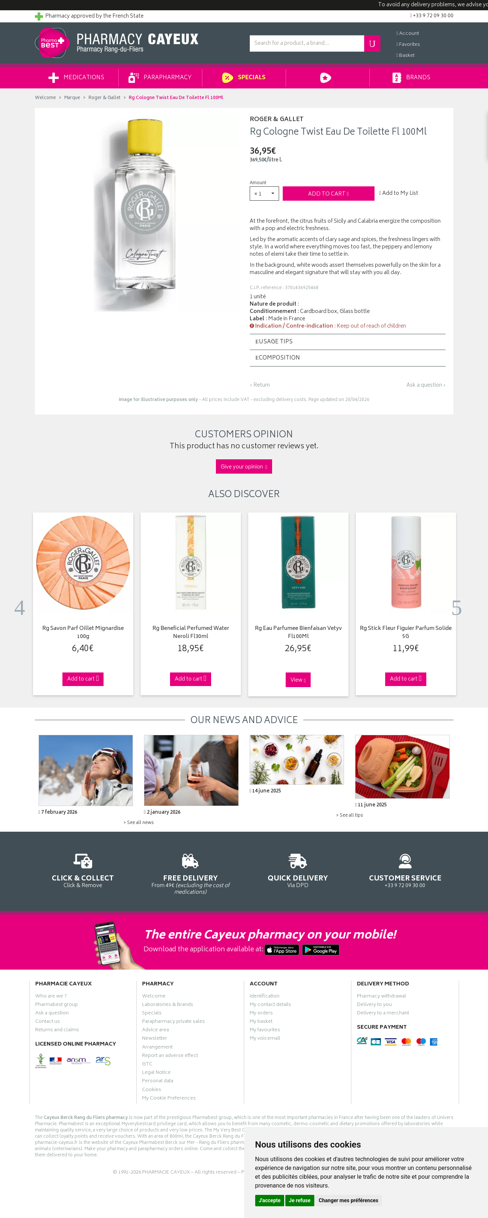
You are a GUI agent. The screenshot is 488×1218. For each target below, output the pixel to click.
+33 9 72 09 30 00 (405, 869)
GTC (147, 1065)
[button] (264, 193)
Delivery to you (374, 1005)
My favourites (265, 1031)
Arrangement (157, 1048)
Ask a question (52, 1014)
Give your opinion (244, 467)
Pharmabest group (56, 1005)
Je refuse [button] (300, 1200)
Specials (243, 78)
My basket (261, 1022)
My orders (261, 1014)
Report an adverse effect (170, 1056)
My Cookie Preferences (169, 1099)
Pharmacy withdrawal (381, 997)
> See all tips (349, 816)
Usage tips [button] (274, 342)
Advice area (155, 1031)
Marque (72, 98)
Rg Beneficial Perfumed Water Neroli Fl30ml (190, 633)
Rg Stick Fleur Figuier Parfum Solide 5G (406, 633)
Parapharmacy (160, 78)
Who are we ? (51, 997)
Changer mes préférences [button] (348, 1200)
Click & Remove (83, 869)
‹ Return (260, 385)
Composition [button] (278, 358)
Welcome (45, 98)
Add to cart (328, 194)
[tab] (347, 342)
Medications (76, 78)
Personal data (157, 1082)
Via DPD (298, 869)
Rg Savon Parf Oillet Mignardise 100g (83, 633)
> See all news (138, 823)
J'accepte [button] (270, 1200)
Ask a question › (426, 385)
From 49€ (190, 873)
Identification (264, 997)
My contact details (270, 1005)
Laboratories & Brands (167, 1005)
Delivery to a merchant (383, 1014)
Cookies (151, 1090)
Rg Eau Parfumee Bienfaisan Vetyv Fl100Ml (298, 633)
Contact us (47, 1022)
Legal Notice (156, 1073)
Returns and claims (57, 1031)
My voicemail (265, 1039)
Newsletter (154, 1039)
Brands (411, 78)
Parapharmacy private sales (173, 1022)
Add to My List (398, 193)
